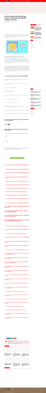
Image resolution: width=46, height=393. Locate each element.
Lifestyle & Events (36, 112)
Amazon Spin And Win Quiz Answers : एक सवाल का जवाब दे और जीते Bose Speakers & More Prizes (17, 355)
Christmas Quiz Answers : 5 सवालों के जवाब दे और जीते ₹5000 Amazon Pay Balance (8, 355)
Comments (38, 24)
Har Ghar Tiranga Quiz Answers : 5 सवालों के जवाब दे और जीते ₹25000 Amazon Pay (38, 38)
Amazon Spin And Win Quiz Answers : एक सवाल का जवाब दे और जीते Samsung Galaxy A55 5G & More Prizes (16, 364)
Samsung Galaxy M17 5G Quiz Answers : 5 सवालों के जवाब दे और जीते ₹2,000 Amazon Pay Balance (25, 364)
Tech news (36, 114)
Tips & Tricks (7, 336)
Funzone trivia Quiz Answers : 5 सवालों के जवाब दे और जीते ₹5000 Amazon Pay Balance (8, 364)
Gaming (36, 111)
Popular (33, 24)
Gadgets (36, 110)
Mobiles (36, 113)
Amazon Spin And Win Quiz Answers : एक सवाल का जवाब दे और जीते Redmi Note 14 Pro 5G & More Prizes (25, 355)
